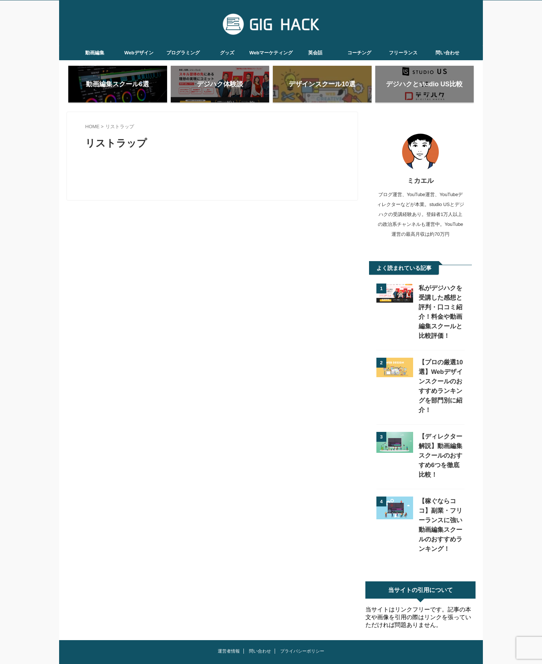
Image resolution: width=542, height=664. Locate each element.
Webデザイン (138, 52)
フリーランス (403, 52)
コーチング (359, 52)
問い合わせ (447, 52)
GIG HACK (271, 640)
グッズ (227, 52)
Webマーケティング (271, 52)
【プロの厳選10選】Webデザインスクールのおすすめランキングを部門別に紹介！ (441, 381)
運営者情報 (229, 622)
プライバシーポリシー (302, 622)
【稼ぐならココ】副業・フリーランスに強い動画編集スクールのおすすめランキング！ (441, 501)
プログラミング (183, 52)
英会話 (315, 52)
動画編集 (94, 52)
